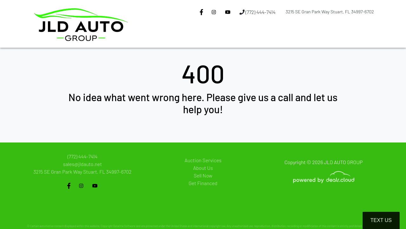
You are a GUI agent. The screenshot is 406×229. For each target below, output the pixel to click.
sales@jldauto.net (82, 164)
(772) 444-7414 (257, 12)
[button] (206, 36)
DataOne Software (124, 226)
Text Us (381, 220)
